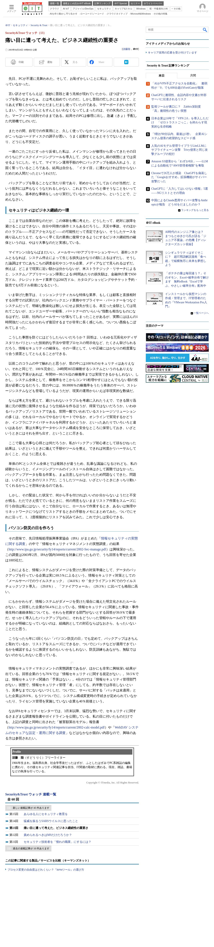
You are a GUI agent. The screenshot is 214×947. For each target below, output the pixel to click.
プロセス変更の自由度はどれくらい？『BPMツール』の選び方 (46, 869)
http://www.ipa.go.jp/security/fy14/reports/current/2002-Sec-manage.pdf (57, 549)
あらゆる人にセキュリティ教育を (46, 814)
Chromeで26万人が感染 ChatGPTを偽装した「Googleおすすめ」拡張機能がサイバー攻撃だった (179, 177)
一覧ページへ (201, 313)
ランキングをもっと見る (195, 210)
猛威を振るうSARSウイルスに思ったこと (51, 821)
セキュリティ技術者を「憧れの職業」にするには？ (57, 841)
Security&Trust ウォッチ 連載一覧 (30, 794)
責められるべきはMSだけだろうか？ (48, 834)
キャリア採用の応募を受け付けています (172, 52)
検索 (205, 30)
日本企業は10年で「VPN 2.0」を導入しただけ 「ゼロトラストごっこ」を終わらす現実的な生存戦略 (180, 122)
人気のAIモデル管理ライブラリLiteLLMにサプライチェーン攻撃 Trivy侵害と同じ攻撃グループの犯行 (179, 150)
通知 (49, 62)
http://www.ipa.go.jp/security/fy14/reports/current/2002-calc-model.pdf (57, 727)
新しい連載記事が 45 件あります (31, 807)
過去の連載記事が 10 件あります (31, 848)
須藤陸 (126, 49)
